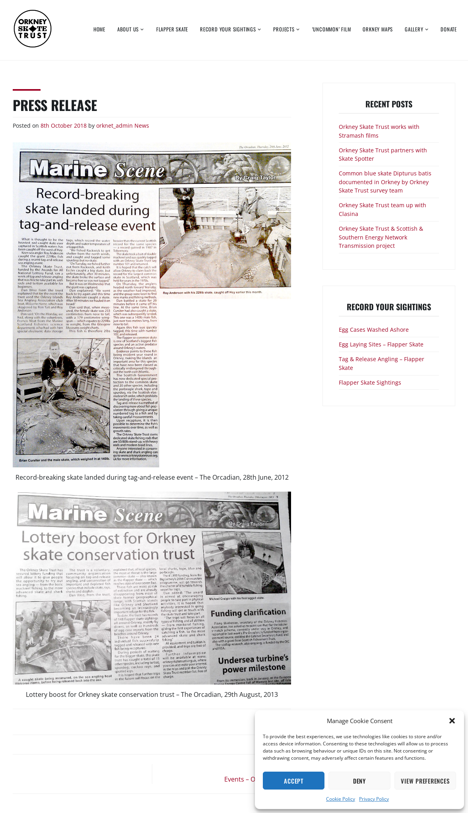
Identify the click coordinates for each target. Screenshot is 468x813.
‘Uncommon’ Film (331, 29)
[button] (452, 721)
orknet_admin (114, 125)
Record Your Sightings (228, 29)
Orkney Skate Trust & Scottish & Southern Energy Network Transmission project (381, 237)
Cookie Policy (340, 798)
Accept (293, 780)
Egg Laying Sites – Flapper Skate (381, 344)
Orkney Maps (378, 29)
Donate (449, 29)
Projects (283, 29)
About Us (128, 29)
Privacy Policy (374, 798)
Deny (359, 780)
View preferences (425, 780)
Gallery (414, 29)
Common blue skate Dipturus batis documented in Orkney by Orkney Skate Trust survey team (385, 181)
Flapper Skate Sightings (370, 382)
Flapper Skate (172, 29)
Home (99, 29)
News (141, 125)
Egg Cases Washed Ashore (374, 329)
